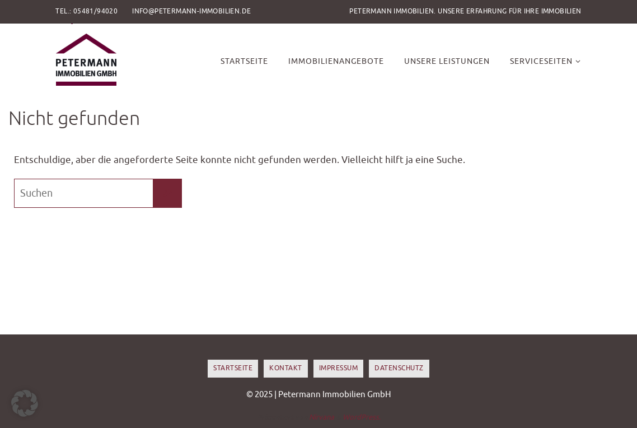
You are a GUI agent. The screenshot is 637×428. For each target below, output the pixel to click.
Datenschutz (399, 368)
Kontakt (285, 368)
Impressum (338, 368)
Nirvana (321, 417)
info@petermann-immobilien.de (191, 11)
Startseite (232, 368)
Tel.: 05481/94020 (86, 11)
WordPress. (362, 417)
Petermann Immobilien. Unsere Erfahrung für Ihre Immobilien (465, 11)
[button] (24, 403)
